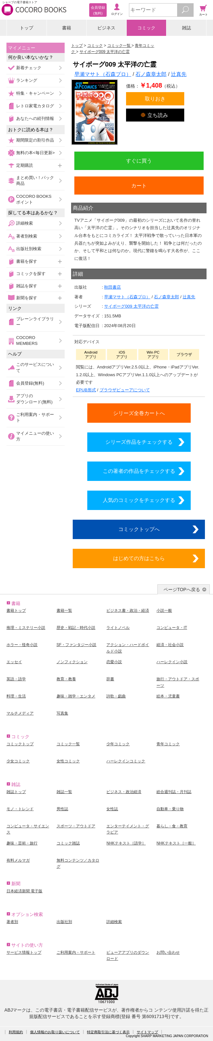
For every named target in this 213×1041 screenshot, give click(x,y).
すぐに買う (139, 161)
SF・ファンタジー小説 (76, 645)
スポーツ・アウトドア (76, 826)
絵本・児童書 (168, 696)
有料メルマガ (18, 860)
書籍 (66, 27)
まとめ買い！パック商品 (35, 180)
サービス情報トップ (23, 952)
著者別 (12, 921)
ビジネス (106, 27)
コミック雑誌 (68, 843)
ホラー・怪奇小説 (21, 645)
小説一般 (164, 610)
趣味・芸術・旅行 (21, 843)
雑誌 (186, 27)
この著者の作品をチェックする (139, 471)
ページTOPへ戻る (182, 589)
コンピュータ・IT (171, 627)
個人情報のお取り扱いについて (55, 1032)
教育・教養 (66, 679)
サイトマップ (147, 1032)
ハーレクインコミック (125, 761)
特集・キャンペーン (35, 93)
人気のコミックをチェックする (139, 500)
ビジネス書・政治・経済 (127, 610)
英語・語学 (16, 679)
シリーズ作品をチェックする (139, 442)
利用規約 (16, 1032)
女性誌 (112, 809)
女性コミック (68, 761)
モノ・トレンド (20, 809)
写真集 (62, 713)
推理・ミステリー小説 (25, 627)
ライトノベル (118, 627)
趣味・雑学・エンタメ (76, 696)
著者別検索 (26, 236)
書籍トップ (16, 610)
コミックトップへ (139, 529)
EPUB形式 (86, 390)
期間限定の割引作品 (35, 140)
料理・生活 (16, 696)
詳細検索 (24, 223)
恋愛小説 (114, 662)
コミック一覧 (68, 744)
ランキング (26, 80)
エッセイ (14, 662)
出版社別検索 (28, 248)
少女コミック (18, 761)
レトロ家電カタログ (35, 105)
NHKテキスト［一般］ (176, 843)
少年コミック (118, 744)
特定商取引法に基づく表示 (108, 1032)
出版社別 (64, 921)
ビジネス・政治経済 (123, 792)
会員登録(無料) (30, 383)
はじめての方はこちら (139, 558)
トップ (26, 27)
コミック (146, 27)
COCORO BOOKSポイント (33, 199)
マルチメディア (20, 713)
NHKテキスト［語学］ (125, 843)
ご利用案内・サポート (35, 417)
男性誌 (62, 809)
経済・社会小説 (170, 645)
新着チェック (28, 67)
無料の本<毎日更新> (35, 152)
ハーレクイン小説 (171, 662)
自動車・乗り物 (170, 809)
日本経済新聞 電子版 (24, 891)
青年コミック (168, 744)
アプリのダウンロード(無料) (34, 398)
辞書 (110, 679)
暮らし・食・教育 (171, 826)
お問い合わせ (168, 952)
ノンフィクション (72, 662)
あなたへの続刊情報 (35, 118)
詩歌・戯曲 (116, 696)
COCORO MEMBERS (26, 340)
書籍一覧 (64, 610)
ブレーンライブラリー (35, 321)
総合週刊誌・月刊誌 (173, 792)
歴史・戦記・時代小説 (76, 627)
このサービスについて (35, 367)
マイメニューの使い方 (35, 436)
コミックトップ (20, 744)
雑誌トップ (16, 792)
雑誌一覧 (64, 792)
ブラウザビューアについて (125, 390)
